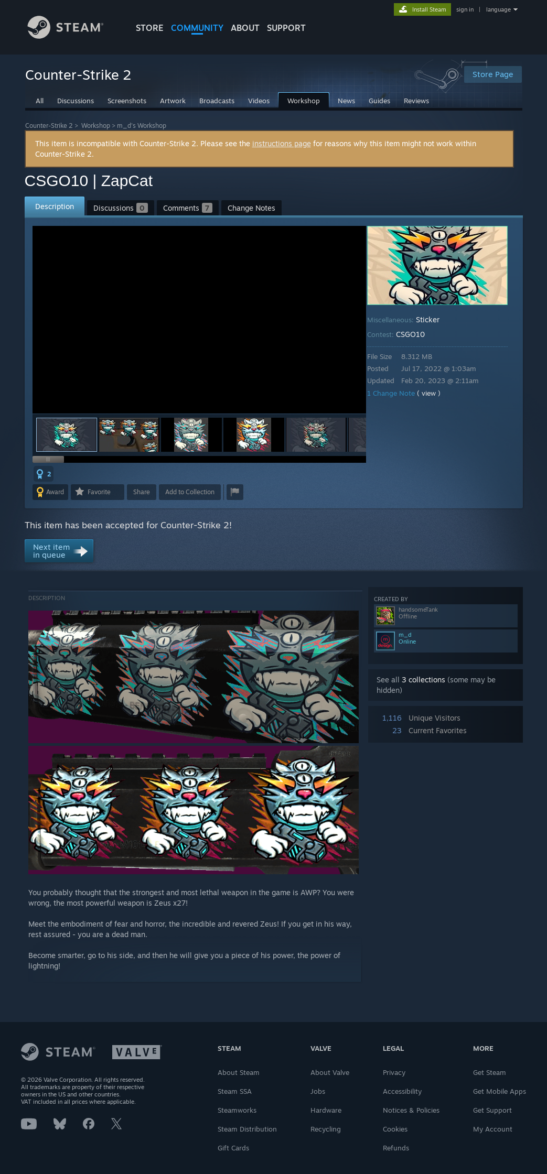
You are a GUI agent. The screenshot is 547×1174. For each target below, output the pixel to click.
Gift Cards (233, 1148)
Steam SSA (235, 1091)
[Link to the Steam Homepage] (73, 35)
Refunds (396, 1148)
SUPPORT (286, 28)
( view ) (436, 393)
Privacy (394, 1072)
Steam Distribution (247, 1129)
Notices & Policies (411, 1110)
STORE (150, 28)
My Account (492, 1129)
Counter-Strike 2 (49, 125)
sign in (465, 9)
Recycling (325, 1129)
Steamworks (237, 1110)
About (245, 28)
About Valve (329, 1072)
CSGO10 (417, 334)
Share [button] (141, 492)
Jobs (317, 1091)
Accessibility (402, 1091)
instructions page (281, 143)
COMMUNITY (197, 28)
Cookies (395, 1129)
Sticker (435, 319)
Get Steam (489, 1072)
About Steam (239, 1072)
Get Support (492, 1110)
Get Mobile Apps (499, 1091)
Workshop (95, 125)
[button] (129, 435)
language (498, 9)
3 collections (423, 679)
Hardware (325, 1110)
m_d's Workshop (141, 125)
